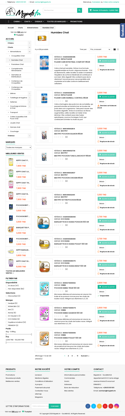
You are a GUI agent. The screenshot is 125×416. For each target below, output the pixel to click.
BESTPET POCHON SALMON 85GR (68, 134)
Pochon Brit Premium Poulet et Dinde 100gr (23, 239)
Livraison (38, 375)
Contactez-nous (41, 391)
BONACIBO (14, 306)
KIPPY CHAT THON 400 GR (23, 183)
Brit (10, 309)
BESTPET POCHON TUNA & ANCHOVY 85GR (72, 156)
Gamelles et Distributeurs (16, 76)
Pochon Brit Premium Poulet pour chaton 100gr (23, 216)
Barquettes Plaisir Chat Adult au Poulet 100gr (23, 228)
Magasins (39, 397)
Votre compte (71, 369)
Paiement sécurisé (42, 387)
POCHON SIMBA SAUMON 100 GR (68, 313)
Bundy (12, 313)
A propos (38, 384)
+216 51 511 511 (21, 2)
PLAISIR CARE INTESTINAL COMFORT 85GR (72, 62)
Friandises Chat (17, 64)
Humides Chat (17, 60)
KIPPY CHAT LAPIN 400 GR (23, 172)
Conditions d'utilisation (44, 381)
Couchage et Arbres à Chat (18, 107)
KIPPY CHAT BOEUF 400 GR (23, 194)
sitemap (38, 394)
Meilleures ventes (13, 381)
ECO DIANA (14, 319)
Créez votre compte (111, 2)
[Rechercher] (62, 10)
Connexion (96, 2)
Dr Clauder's (14, 316)
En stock (13, 285)
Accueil (10, 38)
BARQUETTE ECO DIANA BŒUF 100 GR (70, 266)
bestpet (12, 303)
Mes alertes (69, 391)
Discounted (14, 296)
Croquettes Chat (18, 56)
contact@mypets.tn (43, 2)
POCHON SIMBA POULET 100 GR (67, 338)
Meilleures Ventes (15, 153)
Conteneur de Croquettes (16, 82)
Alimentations (15, 51)
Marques (10, 142)
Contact (99, 369)
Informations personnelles (74, 375)
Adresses (68, 384)
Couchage (14, 131)
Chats (27, 21)
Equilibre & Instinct (17, 322)
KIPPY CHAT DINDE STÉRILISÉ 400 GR (23, 261)
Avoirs (66, 381)
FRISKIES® (13, 325)
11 (77, 356)
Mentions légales (42, 378)
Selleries (13, 102)
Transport (14, 112)
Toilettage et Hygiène (18, 98)
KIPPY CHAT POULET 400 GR (23, 160)
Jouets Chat (15, 123)
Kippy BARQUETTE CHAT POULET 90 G (23, 250)
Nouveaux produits (13, 378)
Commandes (69, 378)
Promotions (76, 21)
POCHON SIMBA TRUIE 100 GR (66, 288)
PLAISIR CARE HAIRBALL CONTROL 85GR (71, 98)
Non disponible (16, 289)
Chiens (17, 21)
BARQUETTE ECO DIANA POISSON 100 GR (71, 222)
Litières (13, 93)
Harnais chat (15, 127)
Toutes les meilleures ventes (15, 272)
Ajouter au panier (107, 61)
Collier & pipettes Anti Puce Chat (18, 118)
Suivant (85, 356)
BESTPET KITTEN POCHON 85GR (67, 200)
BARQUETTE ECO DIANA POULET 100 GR (71, 244)
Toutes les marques (56, 21)
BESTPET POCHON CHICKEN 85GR (68, 178)
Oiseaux (38, 21)
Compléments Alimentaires (17, 69)
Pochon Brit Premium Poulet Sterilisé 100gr (23, 205)
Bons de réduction (71, 387)
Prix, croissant (100, 49)
